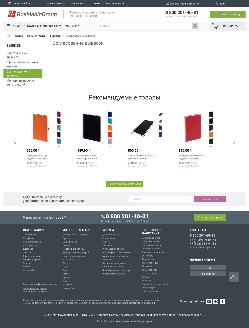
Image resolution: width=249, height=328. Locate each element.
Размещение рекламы (114, 273)
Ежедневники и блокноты (76, 234)
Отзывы (95, 3)
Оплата (27, 252)
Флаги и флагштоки (112, 266)
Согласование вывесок (16, 73)
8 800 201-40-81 (202, 235)
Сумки (66, 273)
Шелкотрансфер (150, 291)
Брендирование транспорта (117, 270)
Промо (66, 277)
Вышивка (147, 280)
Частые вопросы (32, 259)
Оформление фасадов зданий (22, 64)
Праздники (69, 288)
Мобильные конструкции (115, 256)
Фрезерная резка (151, 248)
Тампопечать (149, 259)
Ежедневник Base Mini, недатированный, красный (191, 158)
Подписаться (210, 199)
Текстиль (107, 245)
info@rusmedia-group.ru (202, 247)
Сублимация (148, 287)
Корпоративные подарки (76, 252)
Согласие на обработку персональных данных (35, 290)
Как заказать (30, 245)
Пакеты (106, 241)
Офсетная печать (151, 241)
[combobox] (145, 26)
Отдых (66, 266)
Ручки (66, 238)
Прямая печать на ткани (155, 284)
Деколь (146, 277)
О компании (29, 234)
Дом (65, 281)
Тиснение (147, 266)
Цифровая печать (151, 238)
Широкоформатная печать (116, 252)
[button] (14, 142)
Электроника (70, 241)
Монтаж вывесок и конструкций (20, 82)
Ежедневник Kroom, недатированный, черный (88, 158)
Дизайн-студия (110, 234)
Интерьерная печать (113, 249)
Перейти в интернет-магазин (124, 184)
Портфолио (78, 3)
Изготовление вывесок (16, 55)
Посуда (66, 245)
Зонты (66, 270)
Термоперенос (149, 270)
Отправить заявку (227, 14)
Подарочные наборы (74, 249)
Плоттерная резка (151, 245)
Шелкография (149, 273)
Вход (208, 267)
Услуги (73, 26)
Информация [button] (115, 3)
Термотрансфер (150, 263)
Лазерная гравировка (153, 252)
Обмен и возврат (32, 256)
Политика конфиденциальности (40, 284)
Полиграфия (108, 238)
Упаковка (68, 259)
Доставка (28, 249)
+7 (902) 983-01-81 (203, 243)
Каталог (34, 26)
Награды (67, 284)
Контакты (28, 266)
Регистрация (208, 273)
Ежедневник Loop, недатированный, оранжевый (37, 158)
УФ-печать (147, 255)
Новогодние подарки (74, 256)
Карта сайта (29, 270)
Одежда (67, 263)
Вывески (107, 259)
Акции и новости (56, 3)
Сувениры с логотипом (114, 263)
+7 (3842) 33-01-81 (203, 240)
